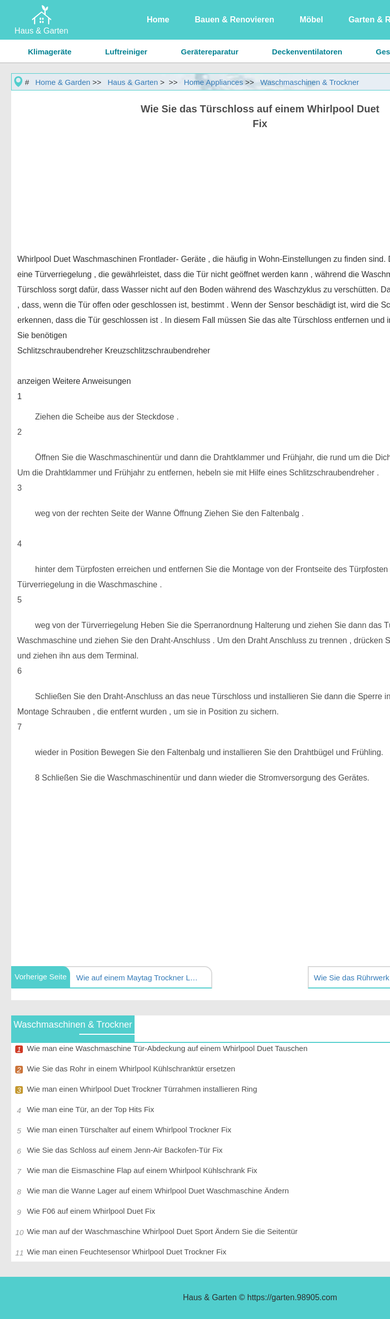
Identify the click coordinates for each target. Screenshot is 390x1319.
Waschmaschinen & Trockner (310, 82)
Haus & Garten (133, 82)
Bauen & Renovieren (234, 19)
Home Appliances (213, 82)
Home (158, 19)
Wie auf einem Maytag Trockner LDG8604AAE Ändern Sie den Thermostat (139, 977)
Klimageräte (50, 51)
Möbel (311, 19)
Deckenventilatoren (307, 51)
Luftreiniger (126, 51)
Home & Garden (63, 82)
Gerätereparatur (209, 51)
